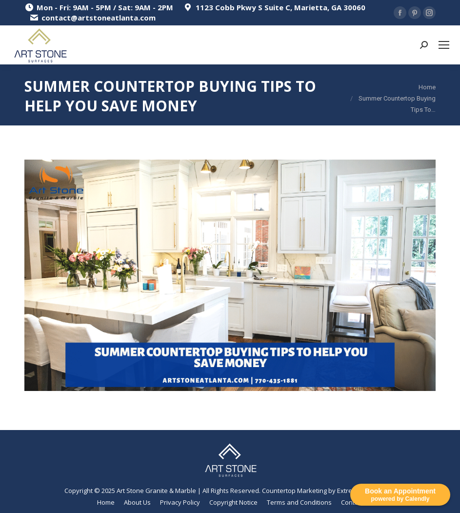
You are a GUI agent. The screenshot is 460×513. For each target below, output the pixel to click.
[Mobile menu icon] (444, 45)
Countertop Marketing (294, 490)
